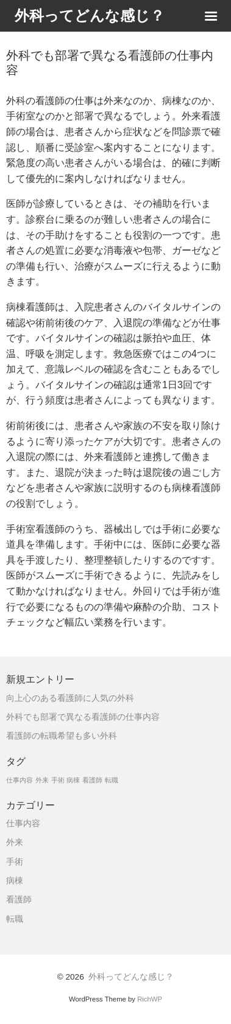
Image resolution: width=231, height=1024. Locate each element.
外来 (14, 842)
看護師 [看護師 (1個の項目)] (92, 780)
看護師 (19, 899)
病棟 (14, 880)
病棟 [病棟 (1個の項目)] (73, 780)
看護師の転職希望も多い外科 (61, 735)
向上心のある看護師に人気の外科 (70, 698)
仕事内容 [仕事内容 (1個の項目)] (19, 780)
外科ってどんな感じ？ (131, 976)
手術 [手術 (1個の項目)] (58, 780)
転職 (14, 919)
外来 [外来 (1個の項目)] (42, 780)
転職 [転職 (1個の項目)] (111, 780)
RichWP (149, 999)
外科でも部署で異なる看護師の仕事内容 (83, 717)
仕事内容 (23, 823)
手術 (14, 861)
